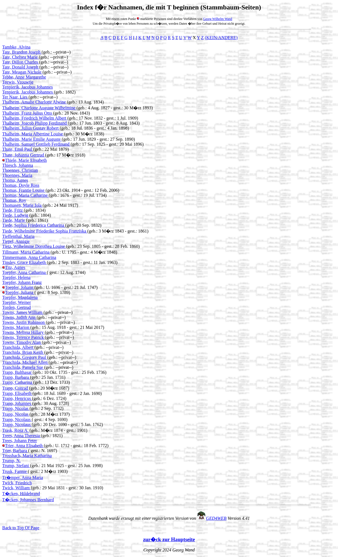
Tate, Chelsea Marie (20, 57)
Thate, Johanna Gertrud (23, 155)
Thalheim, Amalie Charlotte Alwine (34, 102)
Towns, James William (23, 312)
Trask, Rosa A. (16, 430)
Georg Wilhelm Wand (217, 19)
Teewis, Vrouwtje (17, 82)
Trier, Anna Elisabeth (24, 445)
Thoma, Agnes (15, 180)
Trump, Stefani (16, 465)
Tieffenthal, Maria (18, 236)
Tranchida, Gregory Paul (24, 357)
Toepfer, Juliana (19, 292)
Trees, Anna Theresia (21, 435)
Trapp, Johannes (17, 403)
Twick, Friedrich (17, 482)
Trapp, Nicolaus (17, 419)
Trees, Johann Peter (19, 440)
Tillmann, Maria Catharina (26, 252)
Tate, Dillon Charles (20, 62)
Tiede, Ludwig (15, 215)
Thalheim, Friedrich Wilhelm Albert (34, 118)
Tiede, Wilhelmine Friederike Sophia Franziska (44, 231)
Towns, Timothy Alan (22, 342)
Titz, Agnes (15, 267)
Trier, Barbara (15, 450)
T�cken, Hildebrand (21, 493)
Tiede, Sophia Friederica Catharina (33, 225)
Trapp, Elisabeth (17, 393)
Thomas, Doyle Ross (20, 185)
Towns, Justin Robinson (24, 322)
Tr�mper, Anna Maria (22, 477)
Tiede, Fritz (13, 210)
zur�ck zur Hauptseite (169, 539)
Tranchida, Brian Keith (23, 352)
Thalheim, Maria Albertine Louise (33, 134)
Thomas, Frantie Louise (23, 190)
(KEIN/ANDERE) (221, 37)
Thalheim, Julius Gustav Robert (31, 128)
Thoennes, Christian (20, 170)
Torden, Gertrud (16, 307)
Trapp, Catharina (17, 382)
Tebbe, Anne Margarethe (24, 77)
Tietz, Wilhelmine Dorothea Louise (34, 246)
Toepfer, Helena (16, 277)
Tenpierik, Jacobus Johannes (27, 87)
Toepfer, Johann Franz (22, 282)
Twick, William (16, 487)
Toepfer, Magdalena (20, 297)
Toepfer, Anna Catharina (24, 272)
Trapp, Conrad (15, 388)
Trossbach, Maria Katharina (27, 455)
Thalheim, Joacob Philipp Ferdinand (35, 123)
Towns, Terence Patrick (23, 337)
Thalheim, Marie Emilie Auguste (32, 139)
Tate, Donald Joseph (20, 67)
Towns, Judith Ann (19, 317)
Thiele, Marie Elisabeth (26, 160)
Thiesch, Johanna (17, 165)
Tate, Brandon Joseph (22, 52)
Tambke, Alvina (16, 47)
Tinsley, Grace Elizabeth (24, 262)
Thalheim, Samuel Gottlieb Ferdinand (36, 144)
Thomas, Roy (14, 200)
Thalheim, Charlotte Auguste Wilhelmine (39, 107)
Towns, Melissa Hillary (23, 332)
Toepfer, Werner (16, 302)
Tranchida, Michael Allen (25, 362)
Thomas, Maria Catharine (25, 195)
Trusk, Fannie (15, 471)
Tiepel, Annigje (16, 241)
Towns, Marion (16, 327)
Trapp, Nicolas (16, 408)
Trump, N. (11, 460)
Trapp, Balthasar (17, 372)
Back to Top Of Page (20, 527)
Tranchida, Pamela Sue (23, 367)
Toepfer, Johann (19, 287)
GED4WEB (216, 518)
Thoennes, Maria (17, 175)
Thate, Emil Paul (17, 149)
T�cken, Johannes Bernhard (28, 499)
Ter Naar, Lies (15, 97)
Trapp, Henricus (17, 398)
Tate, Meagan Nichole (22, 72)
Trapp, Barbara (16, 377)
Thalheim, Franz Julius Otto (27, 113)
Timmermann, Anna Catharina (29, 257)
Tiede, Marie (14, 220)
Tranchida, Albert (18, 347)
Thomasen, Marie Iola (22, 205)
